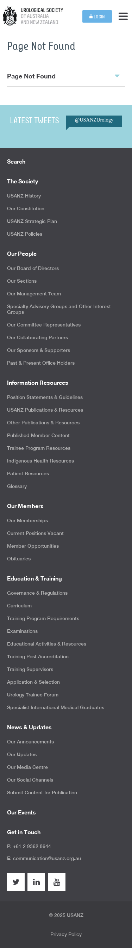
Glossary (17, 486)
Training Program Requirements (43, 618)
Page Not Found (63, 75)
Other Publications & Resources (43, 422)
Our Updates (22, 754)
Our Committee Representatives (44, 325)
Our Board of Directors (33, 268)
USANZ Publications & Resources (45, 410)
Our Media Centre (27, 767)
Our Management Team (34, 293)
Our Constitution (25, 208)
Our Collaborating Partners (37, 337)
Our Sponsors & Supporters (38, 350)
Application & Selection (33, 682)
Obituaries (19, 558)
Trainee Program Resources (38, 448)
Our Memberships (27, 520)
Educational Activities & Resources (46, 644)
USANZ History (24, 196)
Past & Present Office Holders (41, 363)
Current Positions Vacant (35, 533)
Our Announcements (30, 741)
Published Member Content (38, 435)
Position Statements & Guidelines (45, 397)
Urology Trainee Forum (32, 694)
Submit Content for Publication (42, 792)
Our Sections (22, 281)
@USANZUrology (94, 120)
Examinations (22, 631)
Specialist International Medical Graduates (55, 707)
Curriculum (19, 605)
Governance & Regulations (37, 593)
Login (97, 16)
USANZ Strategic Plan (32, 221)
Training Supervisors (30, 669)
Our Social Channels (30, 780)
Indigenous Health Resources (40, 461)
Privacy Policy (66, 934)
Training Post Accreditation (38, 656)
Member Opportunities (33, 546)
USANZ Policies (24, 234)
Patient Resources (28, 473)
